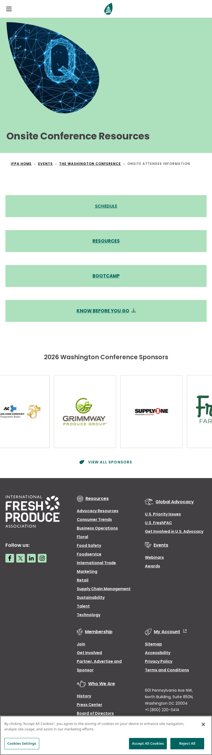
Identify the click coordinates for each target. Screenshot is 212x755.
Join (81, 643)
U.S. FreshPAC (158, 521)
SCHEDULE (106, 206)
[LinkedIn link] (31, 557)
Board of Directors (95, 712)
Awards (152, 565)
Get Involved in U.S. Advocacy (174, 530)
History (84, 695)
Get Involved (89, 651)
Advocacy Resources (97, 509)
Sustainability (91, 596)
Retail (82, 579)
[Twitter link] (20, 557)
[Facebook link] (9, 557)
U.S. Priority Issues (163, 513)
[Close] (203, 724)
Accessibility (157, 651)
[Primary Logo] (108, 8)
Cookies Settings (21, 743)
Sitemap (153, 643)
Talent (83, 605)
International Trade (96, 561)
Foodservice (89, 553)
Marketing (87, 570)
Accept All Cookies (148, 743)
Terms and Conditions (167, 669)
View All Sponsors (109, 461)
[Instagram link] (42, 557)
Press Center (89, 703)
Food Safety (89, 544)
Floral (82, 535)
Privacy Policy (158, 660)
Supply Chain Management (104, 587)
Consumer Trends (94, 518)
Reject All (187, 743)
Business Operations (97, 527)
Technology (88, 613)
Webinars (154, 556)
